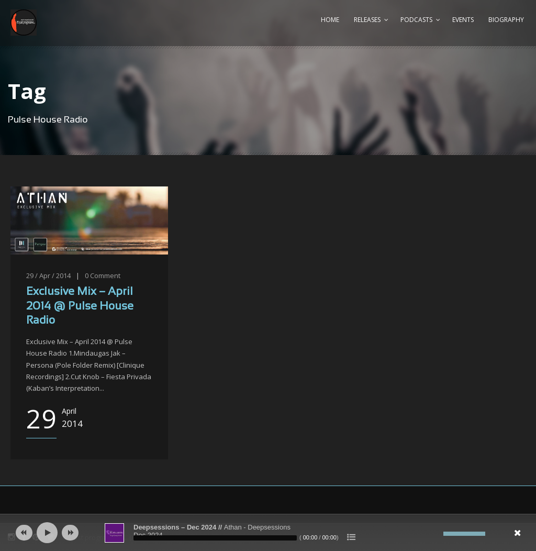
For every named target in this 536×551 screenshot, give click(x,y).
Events (463, 19)
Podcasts (416, 19)
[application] (268, 532)
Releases (367, 19)
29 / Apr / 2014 (48, 275)
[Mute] (435, 533)
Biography (506, 19)
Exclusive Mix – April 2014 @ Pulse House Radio (79, 306)
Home (330, 19)
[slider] (215, 538)
